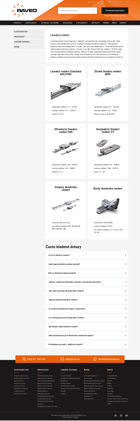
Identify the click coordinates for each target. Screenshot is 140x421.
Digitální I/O (88, 399)
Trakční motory (19, 391)
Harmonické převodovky (46, 381)
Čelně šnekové (42, 391)
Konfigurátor (30, 23)
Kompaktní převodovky (45, 402)
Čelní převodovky (43, 394)
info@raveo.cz (114, 2)
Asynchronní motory (21, 376)
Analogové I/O (89, 401)
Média (114, 23)
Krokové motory (20, 383)
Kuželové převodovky (45, 386)
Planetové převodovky (45, 376)
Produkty (18, 23)
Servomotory (19, 381)
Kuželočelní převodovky (45, 396)
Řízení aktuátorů (90, 394)
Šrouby (63, 394)
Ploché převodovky (44, 399)
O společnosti (82, 23)
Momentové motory (21, 389)
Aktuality (95, 23)
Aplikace (110, 389)
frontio (75, 418)
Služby (109, 386)
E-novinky (110, 391)
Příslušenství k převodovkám (47, 407)
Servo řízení (88, 378)
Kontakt (123, 23)
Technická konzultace (115, 12)
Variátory (40, 404)
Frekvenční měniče (91, 376)
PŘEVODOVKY (19, 37)
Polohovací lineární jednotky (71, 378)
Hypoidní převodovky (44, 383)
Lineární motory (20, 386)
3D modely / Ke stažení (49, 23)
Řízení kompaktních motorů (94, 388)
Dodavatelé (67, 23)
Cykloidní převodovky (45, 378)
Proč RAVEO (111, 378)
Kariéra (106, 23)
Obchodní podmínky (114, 396)
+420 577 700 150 (94, 2)
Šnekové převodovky (44, 389)
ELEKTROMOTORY (21, 32)
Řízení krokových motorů (93, 386)
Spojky (63, 396)
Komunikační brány (91, 396)
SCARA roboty (66, 383)
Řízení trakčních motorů (92, 391)
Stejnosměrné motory (22, 378)
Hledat (94, 10)
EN (127, 2)
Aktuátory (64, 381)
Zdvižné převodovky (68, 386)
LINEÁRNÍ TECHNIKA (21, 42)
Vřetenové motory (21, 394)
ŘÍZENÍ (16, 47)
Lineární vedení (66, 376)
